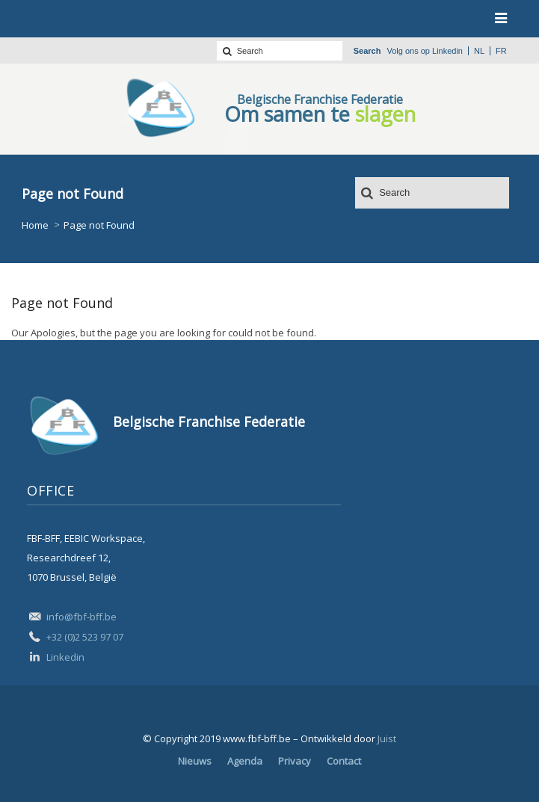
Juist (387, 738)
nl (479, 50)
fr (501, 50)
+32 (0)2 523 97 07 (84, 637)
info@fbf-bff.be (81, 616)
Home (35, 225)
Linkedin (447, 50)
